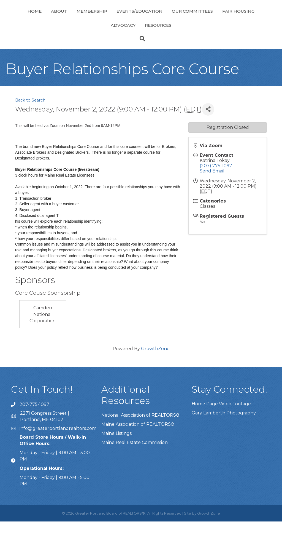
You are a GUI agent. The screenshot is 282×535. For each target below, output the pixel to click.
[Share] (208, 123)
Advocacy (144, 38)
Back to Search (30, 113)
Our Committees (245, 17)
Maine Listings (116, 446)
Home (23, 17)
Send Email (212, 184)
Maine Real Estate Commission (134, 456)
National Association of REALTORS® (140, 428)
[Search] (141, 52)
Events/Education (128, 17)
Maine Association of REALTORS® (137, 437)
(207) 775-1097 (216, 179)
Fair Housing (106, 38)
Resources (179, 38)
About (47, 17)
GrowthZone (155, 362)
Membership (80, 17)
